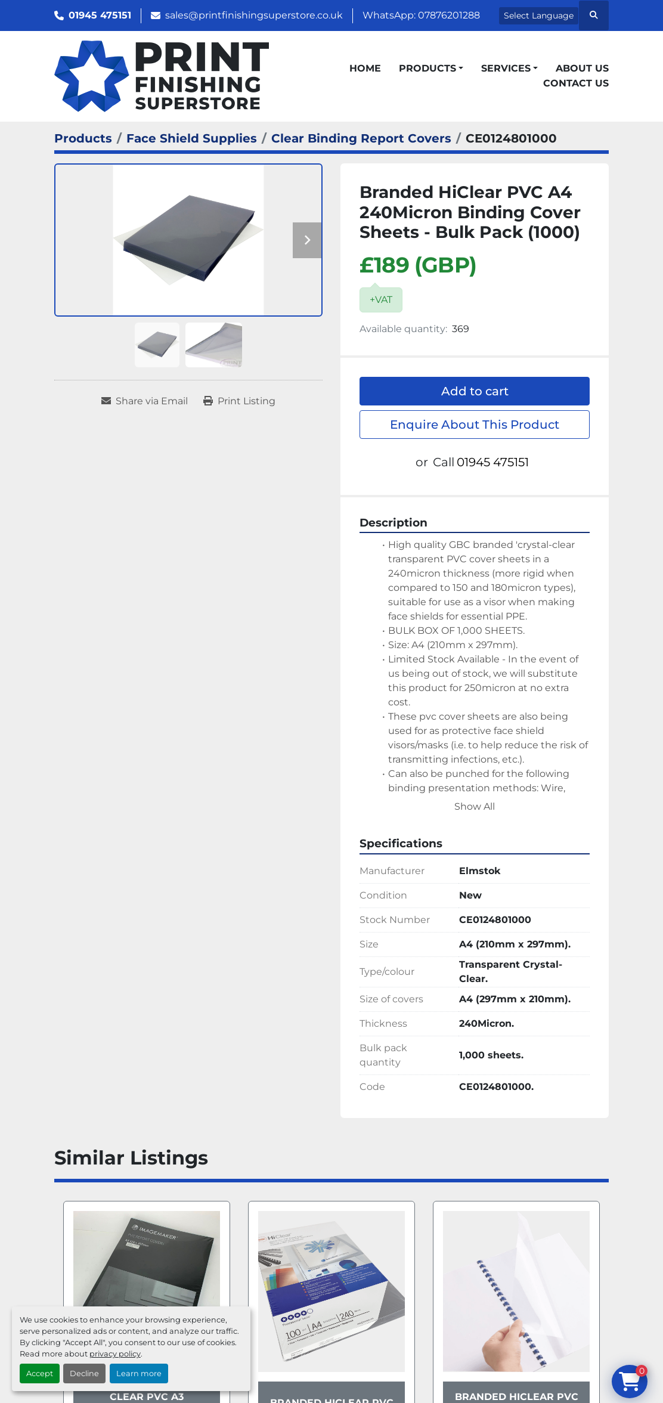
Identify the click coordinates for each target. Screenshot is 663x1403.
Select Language (539, 15)
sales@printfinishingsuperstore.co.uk (254, 15)
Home (365, 68)
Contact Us (576, 83)
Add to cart (475, 391)
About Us (582, 68)
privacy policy (115, 1353)
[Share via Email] (145, 401)
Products (427, 68)
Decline (84, 1373)
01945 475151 (100, 15)
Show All (474, 806)
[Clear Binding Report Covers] (361, 138)
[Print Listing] (239, 401)
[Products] (83, 138)
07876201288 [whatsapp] (449, 15)
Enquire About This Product (474, 424)
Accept (39, 1373)
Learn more (139, 1373)
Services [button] (506, 68)
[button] (431, 68)
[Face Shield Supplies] (191, 138)
